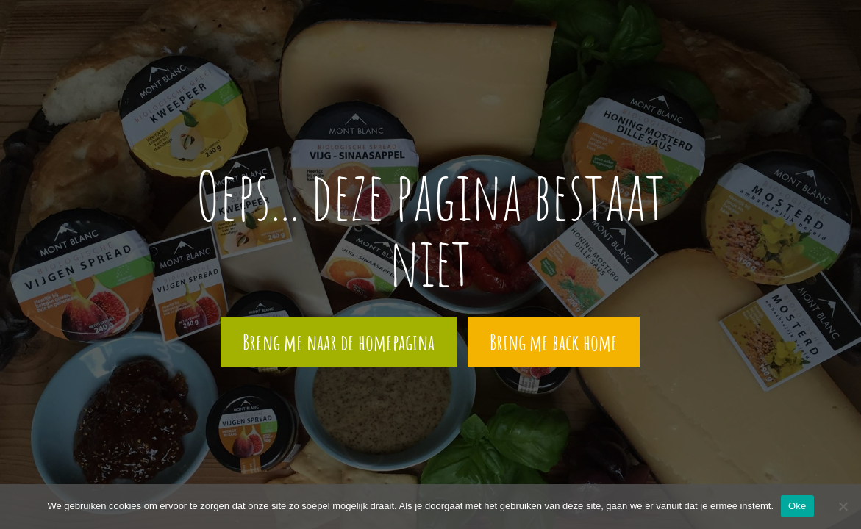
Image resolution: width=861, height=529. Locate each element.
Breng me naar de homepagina (339, 342)
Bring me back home (554, 342)
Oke (797, 505)
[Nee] (842, 506)
